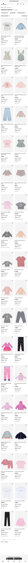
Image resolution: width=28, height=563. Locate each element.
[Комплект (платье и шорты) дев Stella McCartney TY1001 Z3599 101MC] (21, 145)
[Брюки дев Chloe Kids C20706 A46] (21, 317)
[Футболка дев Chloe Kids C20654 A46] (21, 203)
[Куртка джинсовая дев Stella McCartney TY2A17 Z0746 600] (21, 28)
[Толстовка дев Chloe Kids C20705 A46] (7, 260)
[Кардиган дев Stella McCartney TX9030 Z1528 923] (7, 434)
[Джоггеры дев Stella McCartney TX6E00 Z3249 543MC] (7, 375)
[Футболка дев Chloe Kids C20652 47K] (21, 260)
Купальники (12, 12)
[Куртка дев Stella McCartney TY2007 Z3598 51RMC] (21, 116)
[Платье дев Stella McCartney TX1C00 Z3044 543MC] (7, 346)
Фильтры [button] (24, 15)
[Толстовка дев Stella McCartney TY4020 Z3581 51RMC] (7, 175)
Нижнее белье (5, 12)
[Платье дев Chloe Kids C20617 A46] (7, 317)
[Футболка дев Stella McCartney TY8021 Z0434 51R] (7, 145)
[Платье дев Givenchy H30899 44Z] (7, 203)
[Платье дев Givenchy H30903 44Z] (21, 462)
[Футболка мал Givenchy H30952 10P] (7, 492)
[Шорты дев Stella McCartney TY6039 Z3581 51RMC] (21, 175)
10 (14, 539)
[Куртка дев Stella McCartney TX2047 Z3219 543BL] (21, 405)
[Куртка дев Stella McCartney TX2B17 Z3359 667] (21, 434)
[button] (23, 4)
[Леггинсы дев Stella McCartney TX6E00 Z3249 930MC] (21, 346)
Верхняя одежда (21, 12)
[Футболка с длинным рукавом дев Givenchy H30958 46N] (21, 520)
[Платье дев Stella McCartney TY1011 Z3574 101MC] (7, 57)
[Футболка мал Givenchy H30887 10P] (21, 492)
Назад (2, 541)
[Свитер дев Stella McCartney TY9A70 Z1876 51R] (21, 87)
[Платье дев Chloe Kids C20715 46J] (7, 289)
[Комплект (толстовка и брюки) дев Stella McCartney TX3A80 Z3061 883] (7, 463)
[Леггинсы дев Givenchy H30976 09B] (7, 520)
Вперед (6, 541)
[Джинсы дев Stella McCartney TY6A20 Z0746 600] (7, 116)
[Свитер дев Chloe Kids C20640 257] (21, 289)
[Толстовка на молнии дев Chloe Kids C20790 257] (21, 232)
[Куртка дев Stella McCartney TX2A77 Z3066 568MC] (21, 375)
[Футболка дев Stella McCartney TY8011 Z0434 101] (7, 28)
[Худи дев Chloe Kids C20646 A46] (7, 231)
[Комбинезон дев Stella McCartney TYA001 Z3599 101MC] (21, 57)
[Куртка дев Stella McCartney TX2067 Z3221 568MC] (7, 405)
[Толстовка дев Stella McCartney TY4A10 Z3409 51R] (7, 87)
